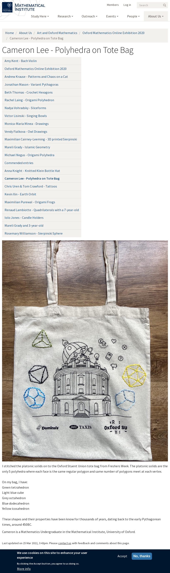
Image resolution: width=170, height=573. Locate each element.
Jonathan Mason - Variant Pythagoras (31, 84)
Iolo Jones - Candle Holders (24, 217)
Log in (127, 5)
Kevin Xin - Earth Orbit (20, 194)
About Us (25, 33)
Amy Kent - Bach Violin (21, 61)
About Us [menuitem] (154, 16)
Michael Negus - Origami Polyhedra (29, 155)
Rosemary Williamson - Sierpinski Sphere (34, 233)
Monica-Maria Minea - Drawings (27, 124)
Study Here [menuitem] (38, 16)
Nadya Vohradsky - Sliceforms (25, 108)
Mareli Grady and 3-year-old (24, 225)
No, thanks (141, 556)
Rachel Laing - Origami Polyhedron (29, 100)
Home (9, 33)
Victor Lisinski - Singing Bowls (26, 116)
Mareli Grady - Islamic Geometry (27, 147)
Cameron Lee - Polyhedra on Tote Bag (32, 178)
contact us (64, 543)
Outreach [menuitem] (88, 16)
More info (24, 569)
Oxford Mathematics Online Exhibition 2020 (113, 33)
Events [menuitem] (111, 16)
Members (113, 5)
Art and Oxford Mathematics (57, 33)
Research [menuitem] (64, 16)
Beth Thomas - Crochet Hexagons (29, 92)
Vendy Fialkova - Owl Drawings (26, 131)
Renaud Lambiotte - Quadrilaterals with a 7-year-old (42, 210)
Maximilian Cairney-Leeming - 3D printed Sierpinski (41, 139)
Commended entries (19, 163)
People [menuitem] (132, 16)
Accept (122, 556)
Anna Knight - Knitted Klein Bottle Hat (32, 171)
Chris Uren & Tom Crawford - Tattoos (31, 186)
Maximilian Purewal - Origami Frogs (30, 202)
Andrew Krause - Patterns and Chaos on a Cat (36, 76)
